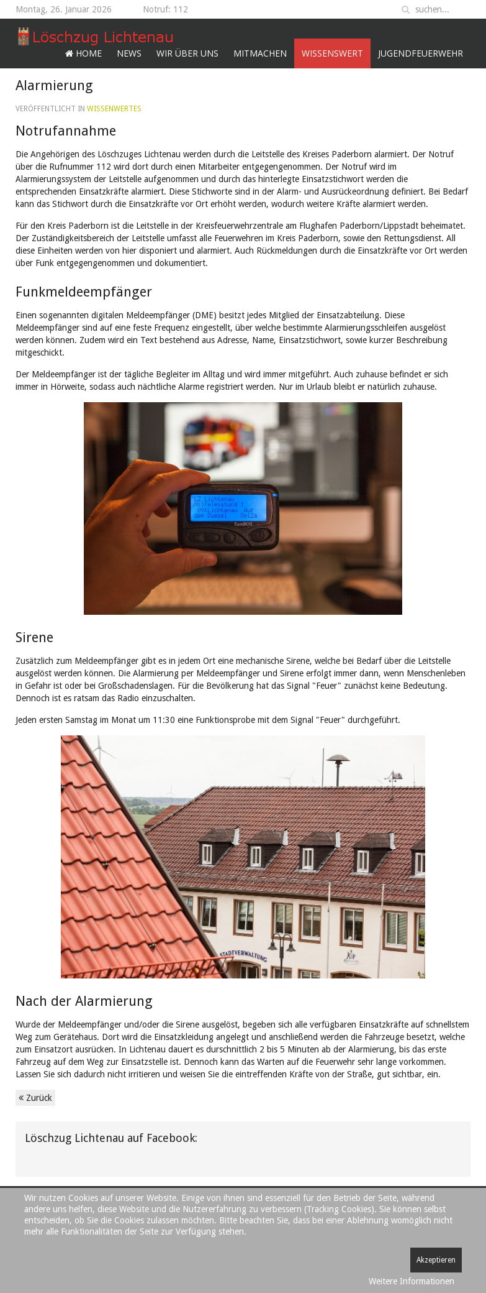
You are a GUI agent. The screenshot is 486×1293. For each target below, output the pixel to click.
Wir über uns (187, 53)
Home (83, 53)
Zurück (35, 1098)
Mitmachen (260, 53)
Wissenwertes (114, 108)
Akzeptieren (436, 1260)
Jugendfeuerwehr (420, 53)
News (129, 53)
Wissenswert (332, 53)
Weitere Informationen (411, 1281)
